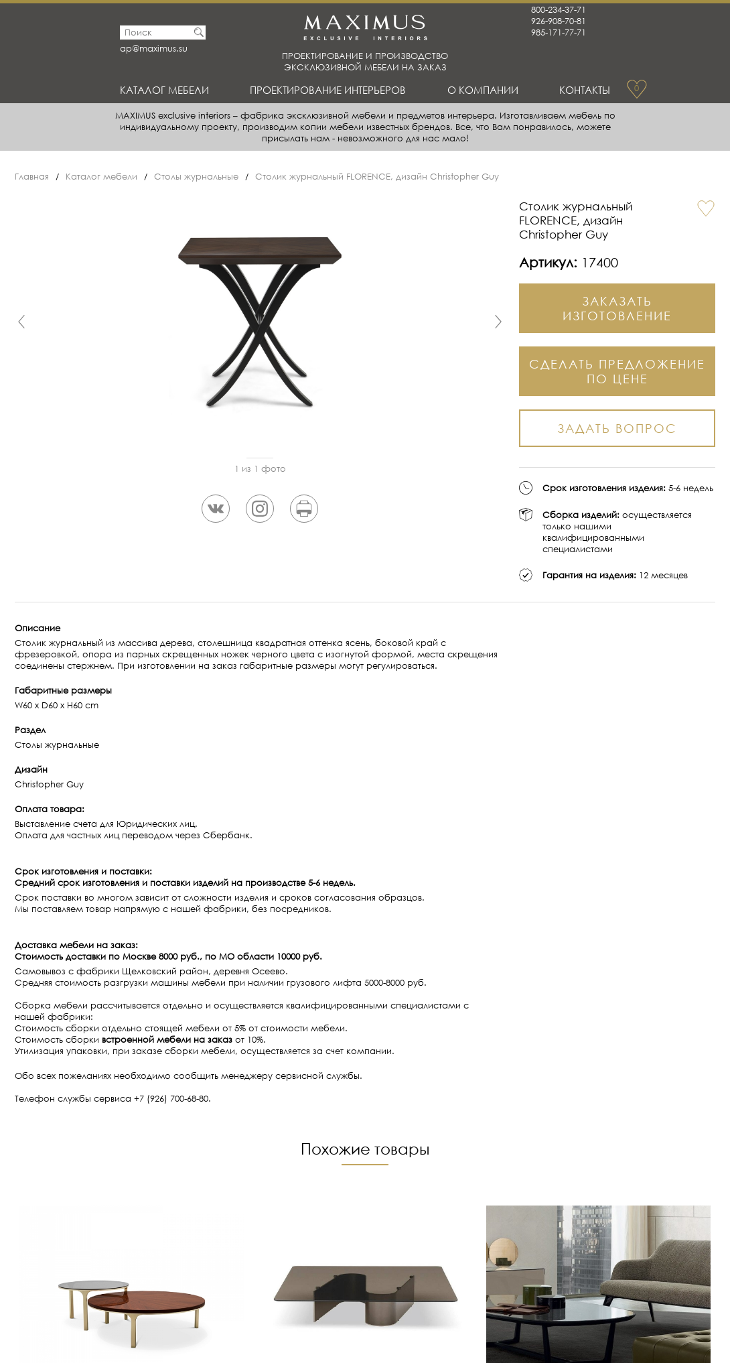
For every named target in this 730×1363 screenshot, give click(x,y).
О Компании (482, 89)
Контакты (584, 89)
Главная (32, 176)
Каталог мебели (164, 89)
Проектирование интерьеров (328, 89)
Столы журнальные (196, 176)
